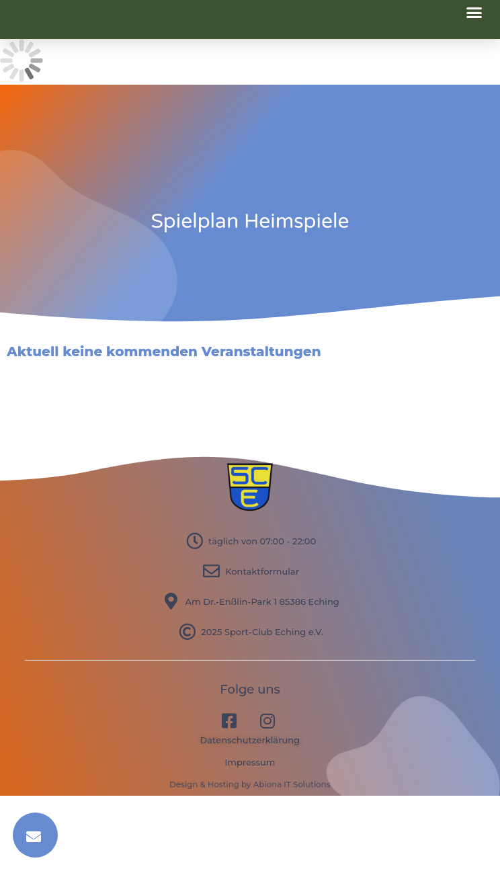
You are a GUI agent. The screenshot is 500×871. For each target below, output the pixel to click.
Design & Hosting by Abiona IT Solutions (249, 784)
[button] (474, 13)
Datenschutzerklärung (250, 740)
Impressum (249, 762)
